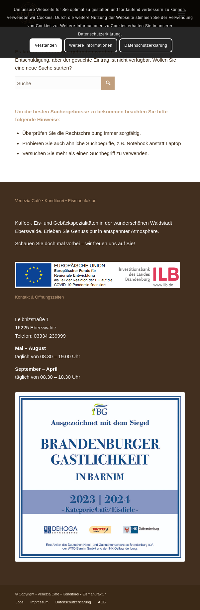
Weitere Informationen (90, 45)
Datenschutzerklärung (146, 45)
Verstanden (46, 45)
